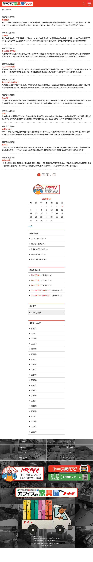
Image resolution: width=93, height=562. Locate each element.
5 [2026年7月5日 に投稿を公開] (62, 206)
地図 (69, 452)
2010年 (34, 411)
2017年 (34, 375)
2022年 (34, 349)
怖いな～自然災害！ (38, 244)
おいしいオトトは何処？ (10, 82)
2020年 (34, 359)
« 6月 (30, 226)
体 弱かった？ (7, 129)
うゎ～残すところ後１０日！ (40, 290)
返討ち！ (5, 144)
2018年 (34, 369)
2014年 (34, 390)
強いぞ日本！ (35, 275)
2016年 (34, 380)
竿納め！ (5, 35)
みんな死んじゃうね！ (38, 254)
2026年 (34, 328)
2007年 (34, 426)
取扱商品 (23, 447)
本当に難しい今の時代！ (39, 259)
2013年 (34, 395)
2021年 (34, 354)
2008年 (34, 421)
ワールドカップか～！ (38, 239)
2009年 (34, 416)
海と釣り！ (5, 20)
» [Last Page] (54, 175)
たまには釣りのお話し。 (39, 249)
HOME (23, 442)
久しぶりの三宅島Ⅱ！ (9, 51)
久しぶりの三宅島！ (9, 66)
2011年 (34, 406)
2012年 (34, 401)
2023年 (34, 344)
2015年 (34, 385)
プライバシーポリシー (69, 458)
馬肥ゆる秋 (6, 160)
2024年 (34, 338)
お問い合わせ (23, 458)
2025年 (34, 333)
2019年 (34, 364)
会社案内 (23, 452)
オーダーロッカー (69, 442)
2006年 (34, 432)
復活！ (4, 113)
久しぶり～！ (6, 98)
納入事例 (70, 447)
